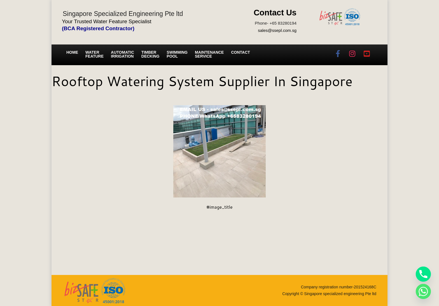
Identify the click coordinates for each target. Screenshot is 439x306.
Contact (240, 52)
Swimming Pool (177, 54)
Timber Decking (150, 54)
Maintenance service (209, 54)
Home (72, 52)
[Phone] (423, 274)
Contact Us (275, 12)
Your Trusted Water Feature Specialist (106, 21)
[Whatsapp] (423, 291)
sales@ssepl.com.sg (277, 30)
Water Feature (94, 54)
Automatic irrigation (122, 54)
